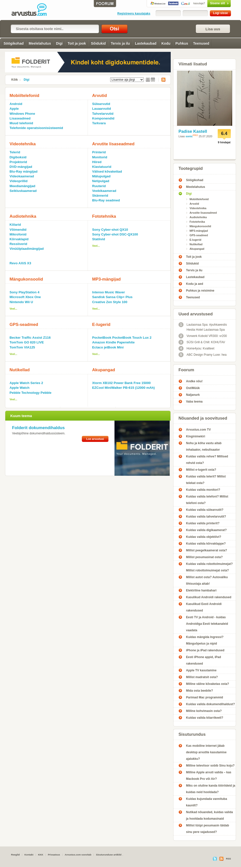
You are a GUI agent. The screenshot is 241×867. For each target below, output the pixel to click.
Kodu (165, 43)
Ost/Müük (193, 388)
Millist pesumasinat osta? (204, 557)
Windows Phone (22, 113)
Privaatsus (54, 854)
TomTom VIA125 (22, 347)
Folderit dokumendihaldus (38, 427)
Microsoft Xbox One (25, 297)
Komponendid (103, 118)
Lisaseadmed (20, 118)
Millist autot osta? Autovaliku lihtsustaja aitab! (207, 580)
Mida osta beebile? (199, 690)
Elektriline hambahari (201, 590)
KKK (40, 854)
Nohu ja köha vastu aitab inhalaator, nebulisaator (203, 446)
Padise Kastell (192, 131)
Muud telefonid (21, 123)
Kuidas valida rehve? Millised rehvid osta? (207, 460)
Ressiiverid (18, 244)
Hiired (96, 162)
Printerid (99, 152)
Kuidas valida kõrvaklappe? (206, 543)
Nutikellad (20, 369)
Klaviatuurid (101, 167)
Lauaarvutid (101, 108)
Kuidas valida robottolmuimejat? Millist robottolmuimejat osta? (209, 567)
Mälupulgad (101, 176)
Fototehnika (104, 216)
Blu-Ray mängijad (23, 171)
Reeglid (15, 854)
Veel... (96, 245)
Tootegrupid (190, 168)
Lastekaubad (145, 43)
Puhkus (181, 43)
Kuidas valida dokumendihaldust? (210, 704)
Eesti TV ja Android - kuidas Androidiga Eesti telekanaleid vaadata (207, 623)
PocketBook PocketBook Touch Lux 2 (121, 337)
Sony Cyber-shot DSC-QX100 (115, 234)
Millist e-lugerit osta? (201, 469)
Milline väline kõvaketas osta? (207, 684)
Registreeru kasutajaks (133, 13)
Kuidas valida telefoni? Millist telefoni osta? (207, 500)
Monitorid (99, 157)
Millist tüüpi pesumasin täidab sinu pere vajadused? (207, 829)
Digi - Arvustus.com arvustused (32, 10)
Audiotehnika (23, 216)
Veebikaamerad (104, 191)
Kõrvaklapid (19, 239)
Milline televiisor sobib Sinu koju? (210, 765)
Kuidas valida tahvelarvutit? (206, 516)
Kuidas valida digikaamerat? (206, 530)
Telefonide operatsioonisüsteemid (36, 128)
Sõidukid (98, 43)
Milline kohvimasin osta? (204, 711)
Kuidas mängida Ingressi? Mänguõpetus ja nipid (204, 640)
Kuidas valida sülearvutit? (204, 510)
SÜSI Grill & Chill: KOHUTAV (201, 342)
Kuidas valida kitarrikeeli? (204, 717)
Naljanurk (193, 395)
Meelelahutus (40, 43)
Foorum (186, 369)
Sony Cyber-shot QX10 (110, 229)
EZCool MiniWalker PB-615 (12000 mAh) (123, 388)
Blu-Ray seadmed (106, 200)
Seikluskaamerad (23, 191)
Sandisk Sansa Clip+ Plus (112, 297)
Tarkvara (99, 123)
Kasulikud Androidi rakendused (208, 597)
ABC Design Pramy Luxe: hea (202, 354)
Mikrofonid (18, 234)
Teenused (201, 43)
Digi (59, 43)
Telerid (15, 152)
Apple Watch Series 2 (26, 383)
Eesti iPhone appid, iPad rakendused (203, 660)
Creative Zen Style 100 (109, 302)
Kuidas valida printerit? (202, 523)
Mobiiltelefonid (24, 95)
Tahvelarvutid (102, 113)
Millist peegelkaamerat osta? (206, 550)
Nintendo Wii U (21, 302)
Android (16, 104)
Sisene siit (208, 3)
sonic (189, 136)
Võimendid (18, 229)
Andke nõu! (194, 381)
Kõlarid (15, 224)
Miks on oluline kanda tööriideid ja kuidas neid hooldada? (210, 789)
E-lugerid (101, 324)
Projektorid (18, 162)
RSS (161, 80)
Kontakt (28, 854)
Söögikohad (14, 43)
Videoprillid (19, 181)
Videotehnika (23, 144)
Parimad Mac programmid (204, 697)
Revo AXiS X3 (20, 263)
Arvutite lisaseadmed (113, 144)
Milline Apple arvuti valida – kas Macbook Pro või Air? (208, 776)
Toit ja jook (77, 43)
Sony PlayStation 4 (24, 292)
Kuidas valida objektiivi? (203, 537)
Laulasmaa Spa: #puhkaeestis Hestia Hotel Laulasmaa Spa (202, 326)
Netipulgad (100, 181)
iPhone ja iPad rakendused (205, 650)
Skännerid (100, 195)
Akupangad (103, 369)
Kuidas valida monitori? (203, 489)
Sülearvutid (101, 104)
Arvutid (99, 95)
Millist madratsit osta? (202, 677)
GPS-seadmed (24, 324)
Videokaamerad (22, 176)
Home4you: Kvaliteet (196, 348)
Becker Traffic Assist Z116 (30, 337)
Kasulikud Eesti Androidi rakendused (204, 607)
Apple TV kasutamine (201, 670)
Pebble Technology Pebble (30, 393)
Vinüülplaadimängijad (27, 249)
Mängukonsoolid (26, 279)
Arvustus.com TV (198, 429)
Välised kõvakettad (107, 171)
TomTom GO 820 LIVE (27, 342)
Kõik (14, 79)
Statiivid (98, 239)
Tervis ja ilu (120, 43)
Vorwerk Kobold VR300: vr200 (202, 335)
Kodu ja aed (194, 284)
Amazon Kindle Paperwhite (113, 342)
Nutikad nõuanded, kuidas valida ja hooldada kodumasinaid (209, 815)
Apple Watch (19, 388)
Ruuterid (99, 186)
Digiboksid (18, 157)
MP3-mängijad (106, 279)
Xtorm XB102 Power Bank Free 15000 (121, 383)
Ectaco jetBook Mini (108, 347)
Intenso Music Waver (108, 292)
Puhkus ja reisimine (200, 290)
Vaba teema (194, 401)
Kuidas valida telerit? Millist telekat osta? (206, 480)
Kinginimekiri (195, 436)
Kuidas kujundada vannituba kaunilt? (206, 802)
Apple (14, 108)
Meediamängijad (22, 186)
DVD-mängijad (21, 167)
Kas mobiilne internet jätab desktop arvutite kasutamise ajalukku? (206, 752)
